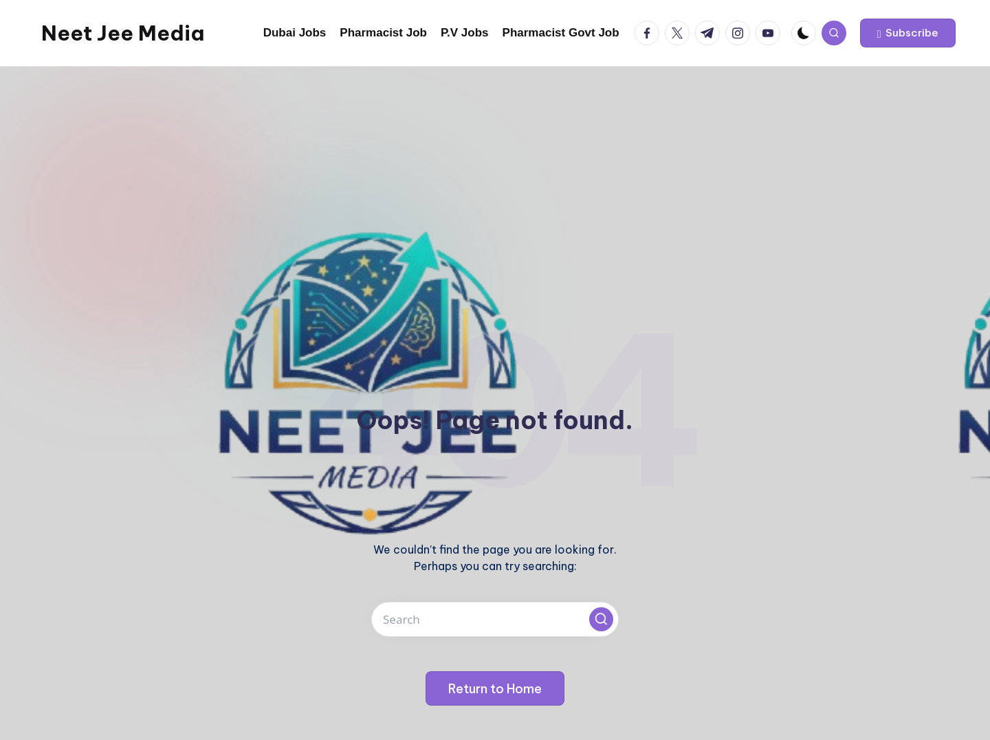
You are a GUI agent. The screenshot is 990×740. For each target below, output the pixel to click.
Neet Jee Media (122, 33)
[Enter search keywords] (495, 619)
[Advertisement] (495, 170)
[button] (908, 33)
